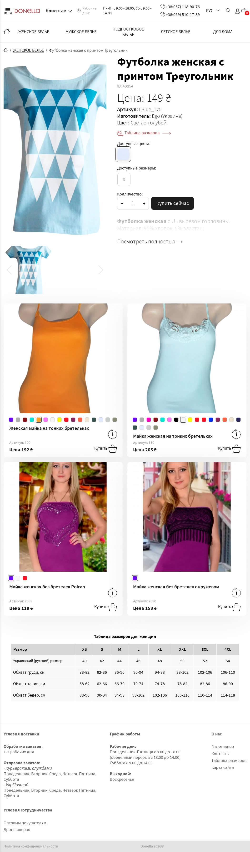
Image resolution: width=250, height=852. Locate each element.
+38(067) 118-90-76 (180, 6)
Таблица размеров (148, 132)
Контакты (220, 753)
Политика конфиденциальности (31, 846)
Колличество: (130, 194)
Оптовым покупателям (25, 823)
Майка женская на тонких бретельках (173, 436)
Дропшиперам (17, 829)
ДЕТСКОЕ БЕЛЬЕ (175, 31)
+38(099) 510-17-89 (180, 14)
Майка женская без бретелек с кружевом (176, 586)
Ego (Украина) (167, 116)
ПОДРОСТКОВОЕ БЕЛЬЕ (128, 31)
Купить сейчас (172, 203)
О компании (222, 746)
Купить (105, 449)
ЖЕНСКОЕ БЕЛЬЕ (33, 31)
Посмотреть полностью (149, 241)
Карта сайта (222, 767)
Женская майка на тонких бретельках (49, 428)
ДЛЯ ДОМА (223, 31)
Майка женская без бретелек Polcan (47, 586)
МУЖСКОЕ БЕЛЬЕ (80, 31)
